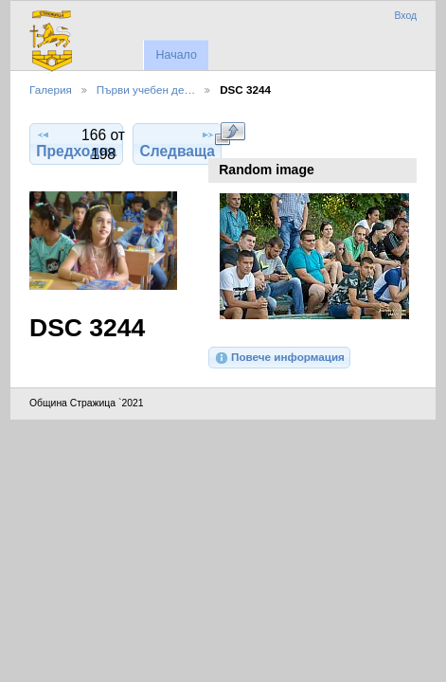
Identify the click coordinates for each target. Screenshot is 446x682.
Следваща (177, 143)
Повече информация (279, 358)
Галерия (50, 89)
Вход (405, 15)
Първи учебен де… (146, 89)
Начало (175, 55)
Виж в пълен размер (229, 133)
